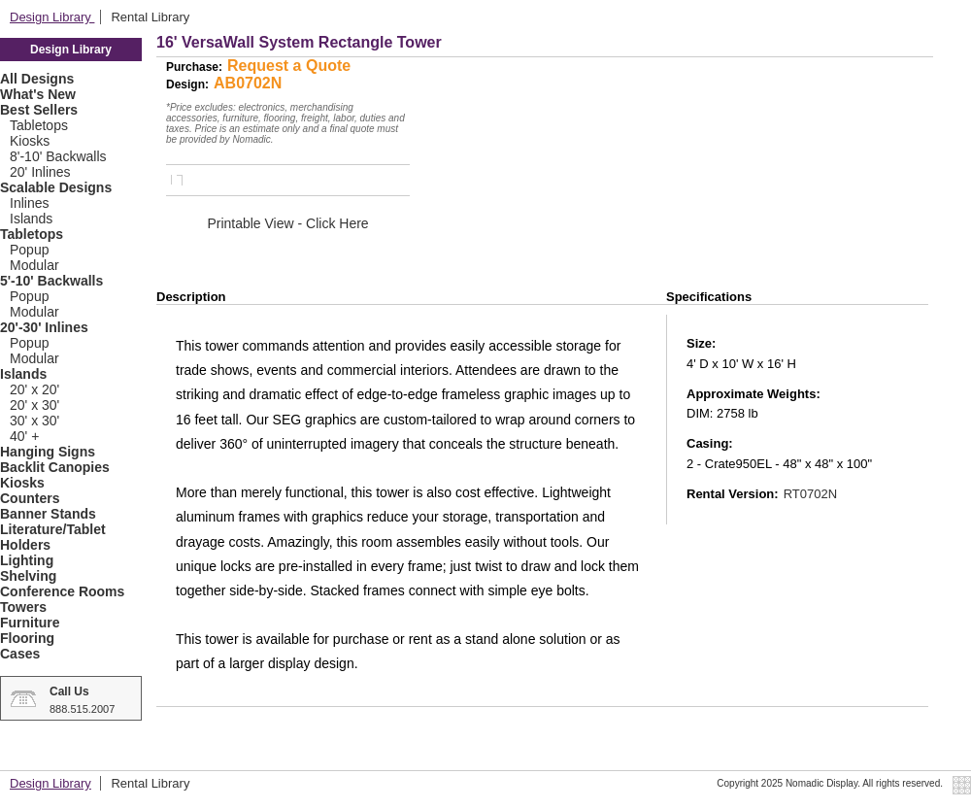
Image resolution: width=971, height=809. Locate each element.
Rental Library (150, 17)
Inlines (29, 203)
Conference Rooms (62, 591)
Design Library (52, 17)
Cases (20, 653)
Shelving (28, 576)
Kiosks (30, 141)
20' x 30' (34, 405)
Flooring (27, 638)
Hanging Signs (47, 451)
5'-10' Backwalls (51, 280)
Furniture (29, 622)
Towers (23, 607)
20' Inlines (40, 172)
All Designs (37, 78)
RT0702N (810, 494)
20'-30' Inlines (44, 327)
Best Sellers (39, 110)
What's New (38, 94)
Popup (29, 249)
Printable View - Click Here (287, 223)
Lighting (26, 560)
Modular (34, 265)
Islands (31, 218)
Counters (29, 498)
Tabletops (39, 125)
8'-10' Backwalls (58, 156)
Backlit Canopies (55, 467)
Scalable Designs (56, 187)
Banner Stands (48, 514)
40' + (24, 436)
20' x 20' (34, 389)
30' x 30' (34, 420)
